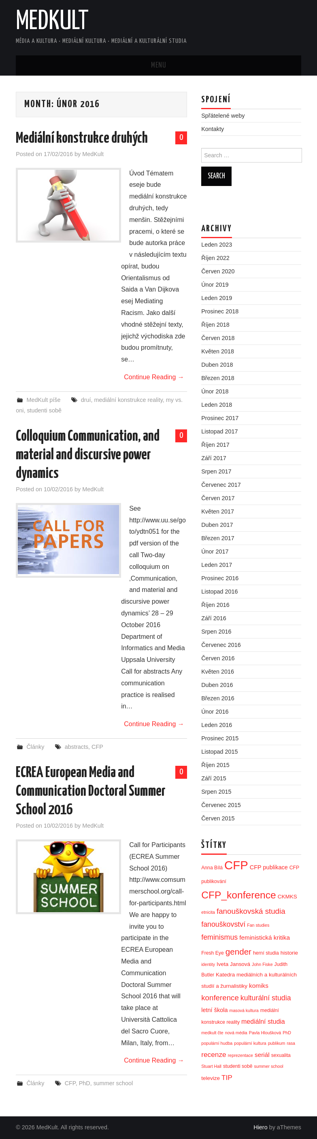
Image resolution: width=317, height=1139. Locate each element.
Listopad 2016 (219, 591)
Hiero (260, 1127)
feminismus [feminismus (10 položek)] (219, 937)
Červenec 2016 (221, 645)
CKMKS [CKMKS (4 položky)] (287, 897)
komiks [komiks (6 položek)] (258, 985)
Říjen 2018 (215, 324)
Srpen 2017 (216, 471)
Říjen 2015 (215, 765)
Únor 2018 (214, 391)
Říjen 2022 (215, 258)
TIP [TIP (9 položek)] (226, 1077)
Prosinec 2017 (219, 418)
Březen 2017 (217, 538)
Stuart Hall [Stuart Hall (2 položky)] (211, 1066)
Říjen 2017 (215, 445)
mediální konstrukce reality (128, 400)
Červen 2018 (217, 338)
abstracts (76, 747)
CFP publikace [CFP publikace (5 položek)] (269, 867)
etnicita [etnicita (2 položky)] (208, 912)
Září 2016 (213, 618)
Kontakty (212, 129)
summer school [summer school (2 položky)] (268, 1066)
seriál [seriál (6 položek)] (262, 1054)
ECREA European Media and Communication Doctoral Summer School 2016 (91, 792)
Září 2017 (213, 458)
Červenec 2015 (221, 805)
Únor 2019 (214, 284)
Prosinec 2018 (219, 311)
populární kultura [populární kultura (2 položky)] (250, 1043)
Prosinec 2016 (219, 578)
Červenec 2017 (221, 485)
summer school (113, 1083)
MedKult (52, 22)
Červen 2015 (217, 818)
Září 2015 (213, 778)
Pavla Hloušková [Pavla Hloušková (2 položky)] (265, 1032)
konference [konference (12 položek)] (220, 997)
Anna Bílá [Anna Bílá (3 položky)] (212, 868)
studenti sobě (44, 410)
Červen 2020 (217, 271)
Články (35, 747)
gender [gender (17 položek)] (238, 951)
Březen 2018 (217, 378)
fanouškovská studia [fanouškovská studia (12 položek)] (251, 911)
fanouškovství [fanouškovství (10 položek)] (223, 924)
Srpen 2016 (216, 631)
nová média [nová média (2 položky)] (236, 1032)
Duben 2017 (217, 525)
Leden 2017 (216, 565)
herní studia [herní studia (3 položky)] (266, 953)
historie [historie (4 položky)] (289, 953)
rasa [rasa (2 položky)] (291, 1043)
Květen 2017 (217, 511)
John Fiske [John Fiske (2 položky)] (262, 964)
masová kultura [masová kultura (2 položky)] (244, 1010)
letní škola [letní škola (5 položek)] (214, 1010)
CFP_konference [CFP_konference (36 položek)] (238, 895)
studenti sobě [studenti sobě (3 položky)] (238, 1066)
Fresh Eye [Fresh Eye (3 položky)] (212, 953)
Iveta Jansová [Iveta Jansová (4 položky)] (233, 964)
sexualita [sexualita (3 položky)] (281, 1055)
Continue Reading (154, 377)
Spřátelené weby (223, 115)
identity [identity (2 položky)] (208, 964)
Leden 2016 (216, 725)
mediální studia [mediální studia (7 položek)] (263, 1021)
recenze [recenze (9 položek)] (213, 1054)
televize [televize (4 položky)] (210, 1078)
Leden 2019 (216, 298)
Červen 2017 (217, 498)
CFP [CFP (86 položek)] (236, 865)
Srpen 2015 (216, 791)
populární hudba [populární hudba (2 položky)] (216, 1043)
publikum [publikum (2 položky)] (276, 1043)
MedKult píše (43, 400)
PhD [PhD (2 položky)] (287, 1032)
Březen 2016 (217, 698)
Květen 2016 (217, 671)
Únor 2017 (214, 551)
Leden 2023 (216, 244)
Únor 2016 (214, 711)
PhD (84, 1083)
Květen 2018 (217, 351)
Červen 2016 (217, 658)
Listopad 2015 (219, 751)
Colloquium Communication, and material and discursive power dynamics (88, 455)
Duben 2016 (217, 685)
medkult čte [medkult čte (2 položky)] (212, 1032)
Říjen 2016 (215, 605)
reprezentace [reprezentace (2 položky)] (240, 1055)
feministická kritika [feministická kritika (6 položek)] (264, 937)
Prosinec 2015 (219, 738)
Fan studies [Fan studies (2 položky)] (258, 925)
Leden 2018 (216, 405)
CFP (97, 747)
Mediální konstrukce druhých (82, 138)
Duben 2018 (217, 364)
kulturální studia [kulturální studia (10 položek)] (265, 998)
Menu (158, 65)
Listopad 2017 (219, 431)
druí (86, 400)
